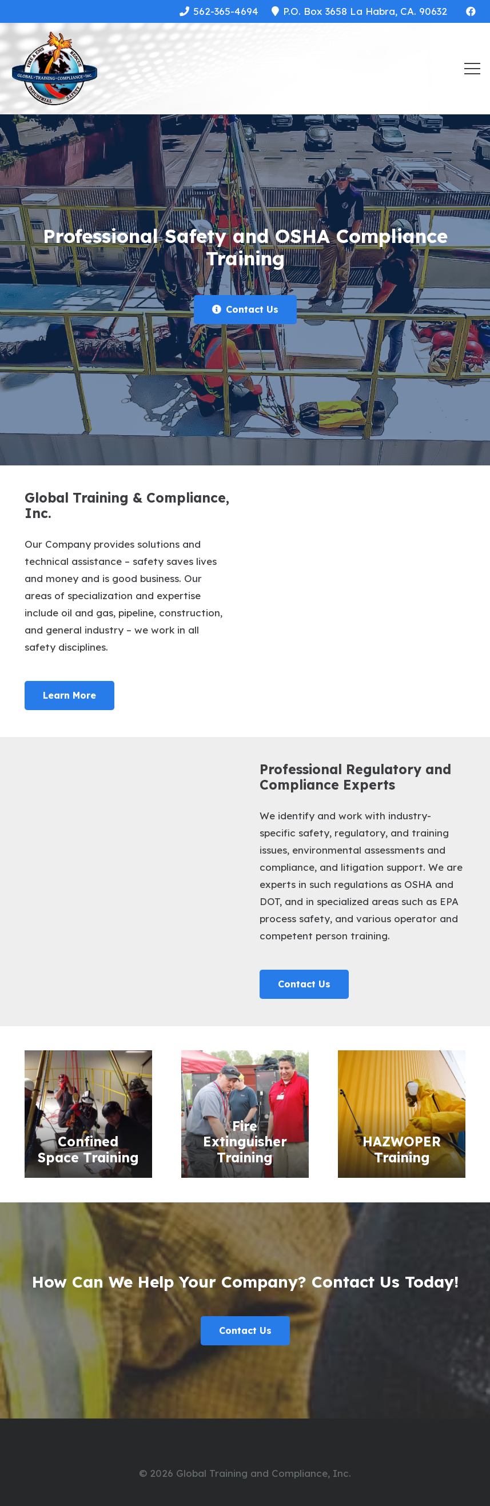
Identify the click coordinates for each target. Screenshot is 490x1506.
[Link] (54, 68)
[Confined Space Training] (88, 1114)
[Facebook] (470, 11)
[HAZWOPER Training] (401, 1114)
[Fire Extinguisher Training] (245, 1114)
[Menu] (472, 68)
